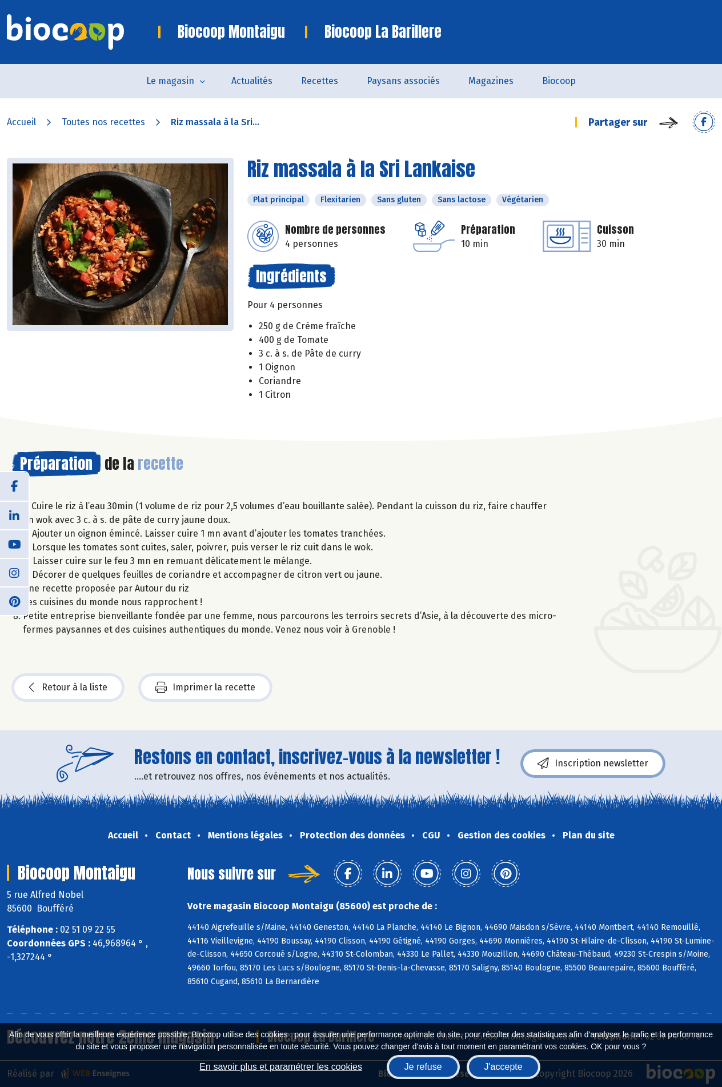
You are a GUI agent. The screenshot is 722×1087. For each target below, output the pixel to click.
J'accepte (503, 1067)
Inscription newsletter (593, 763)
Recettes (319, 80)
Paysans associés (403, 80)
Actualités (251, 80)
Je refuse (423, 1067)
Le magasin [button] (170, 80)
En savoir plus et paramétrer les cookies (280, 1067)
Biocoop (559, 80)
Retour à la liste (68, 687)
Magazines (491, 80)
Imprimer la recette (205, 687)
